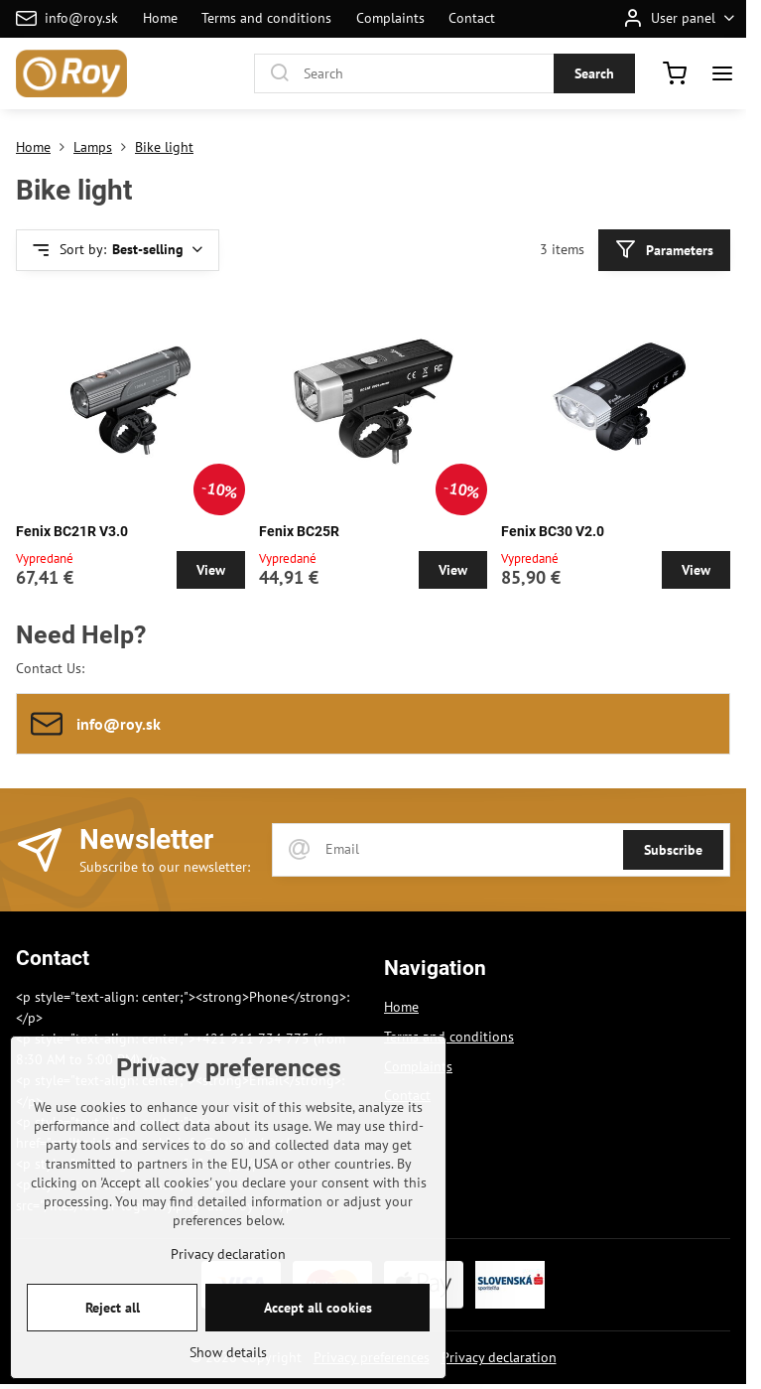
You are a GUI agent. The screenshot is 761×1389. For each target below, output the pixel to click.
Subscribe (673, 850)
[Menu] (722, 73)
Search (594, 73)
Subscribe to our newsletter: (164, 867)
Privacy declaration (499, 1357)
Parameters (663, 249)
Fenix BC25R (299, 531)
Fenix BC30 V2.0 (552, 531)
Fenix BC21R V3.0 (72, 531)
